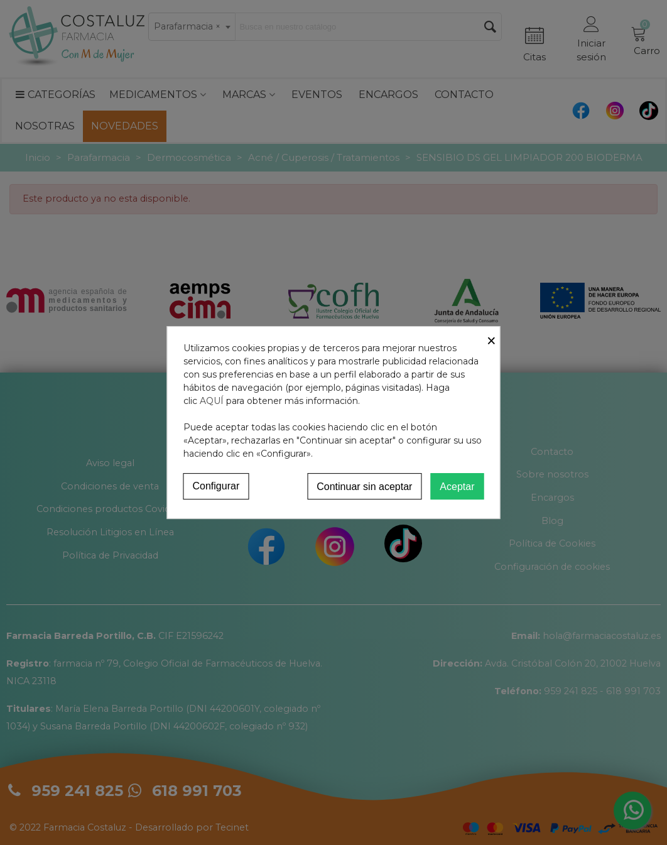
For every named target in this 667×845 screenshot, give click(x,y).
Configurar (216, 486)
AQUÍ (212, 400)
